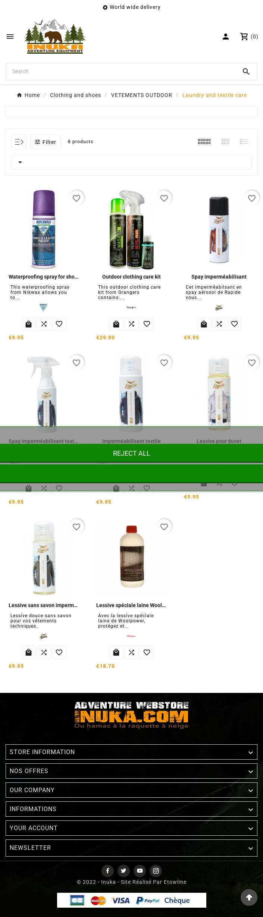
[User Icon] (226, 36)
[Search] (121, 71)
